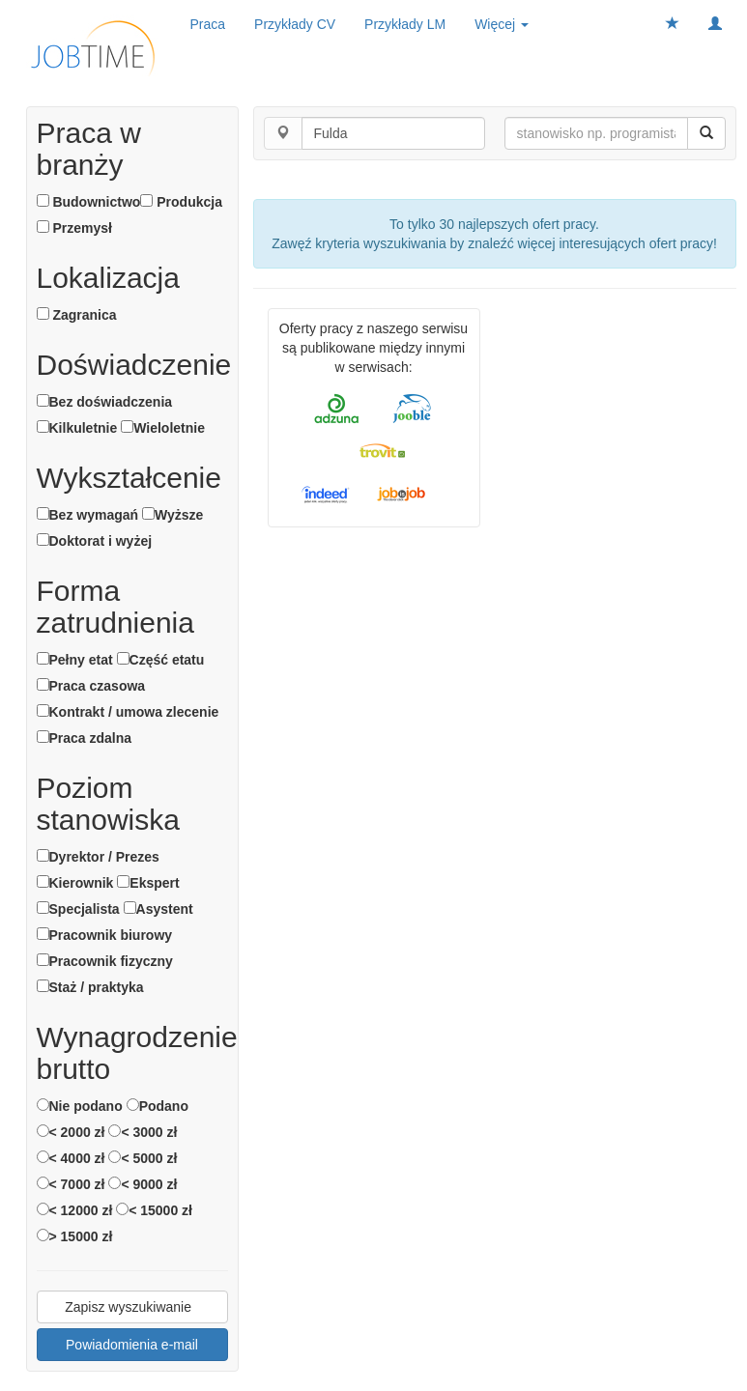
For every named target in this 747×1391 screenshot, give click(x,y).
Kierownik (75, 883)
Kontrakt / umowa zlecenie (128, 712)
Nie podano (80, 1106)
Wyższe (172, 515)
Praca (208, 24)
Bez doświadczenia (105, 402)
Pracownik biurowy (105, 935)
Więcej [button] (501, 24)
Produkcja (181, 202)
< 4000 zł (71, 1158)
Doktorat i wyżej (95, 541)
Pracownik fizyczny (105, 961)
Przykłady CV (294, 24)
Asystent (158, 909)
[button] (715, 24)
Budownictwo (89, 202)
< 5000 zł (142, 1158)
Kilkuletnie (77, 428)
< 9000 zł (142, 1184)
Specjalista (78, 909)
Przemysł (74, 228)
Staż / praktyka (90, 987)
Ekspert (148, 883)
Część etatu (161, 659)
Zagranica (77, 315)
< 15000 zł (154, 1210)
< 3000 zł (142, 1132)
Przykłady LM (404, 24)
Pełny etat (75, 659)
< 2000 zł (71, 1132)
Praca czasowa (91, 686)
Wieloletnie (163, 428)
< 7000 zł (71, 1184)
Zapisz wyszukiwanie (132, 1307)
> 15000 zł (75, 1236)
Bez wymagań (88, 515)
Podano (157, 1106)
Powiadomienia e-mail (132, 1344)
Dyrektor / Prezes (98, 857)
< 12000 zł (75, 1210)
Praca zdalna (84, 738)
